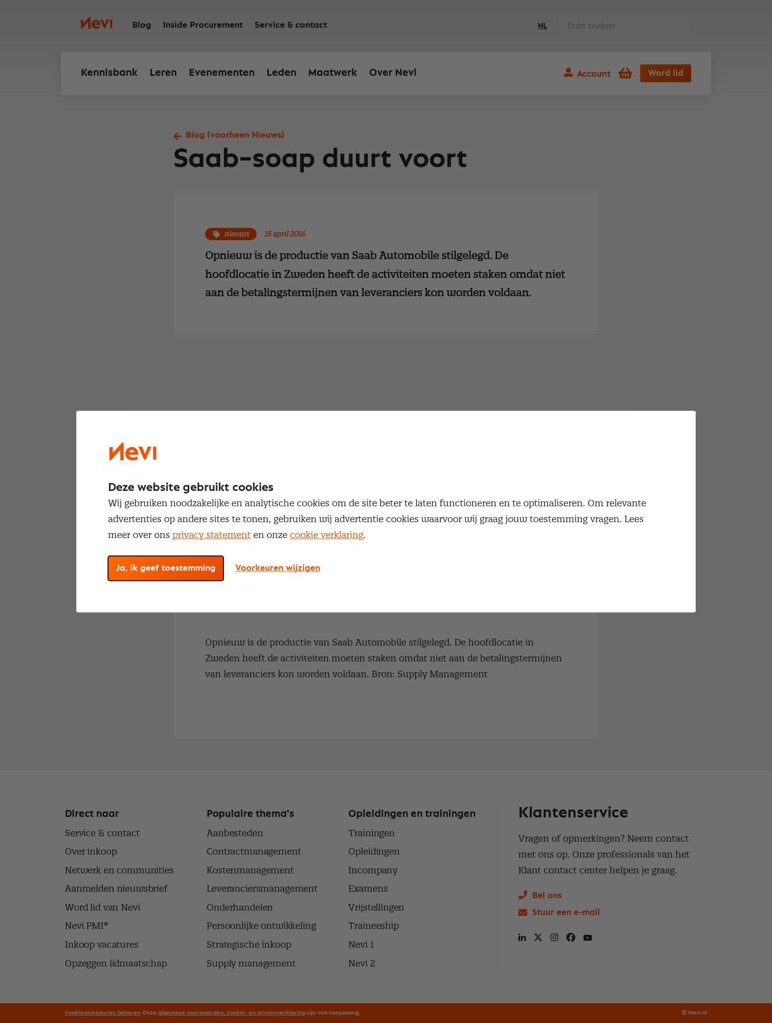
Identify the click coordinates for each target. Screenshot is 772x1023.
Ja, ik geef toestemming (166, 568)
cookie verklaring (326, 534)
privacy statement (211, 534)
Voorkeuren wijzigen (277, 568)
